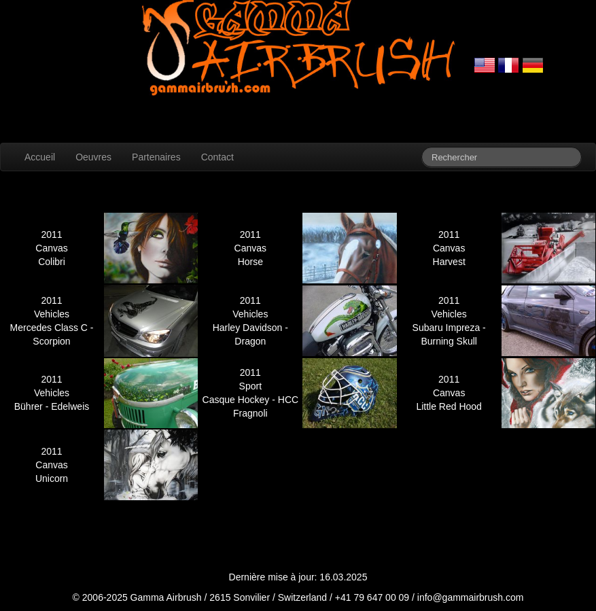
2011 (51, 234)
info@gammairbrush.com (470, 597)
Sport (250, 386)
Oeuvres (93, 157)
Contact (217, 157)
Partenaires (156, 157)
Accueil (39, 157)
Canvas (51, 248)
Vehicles (51, 314)
